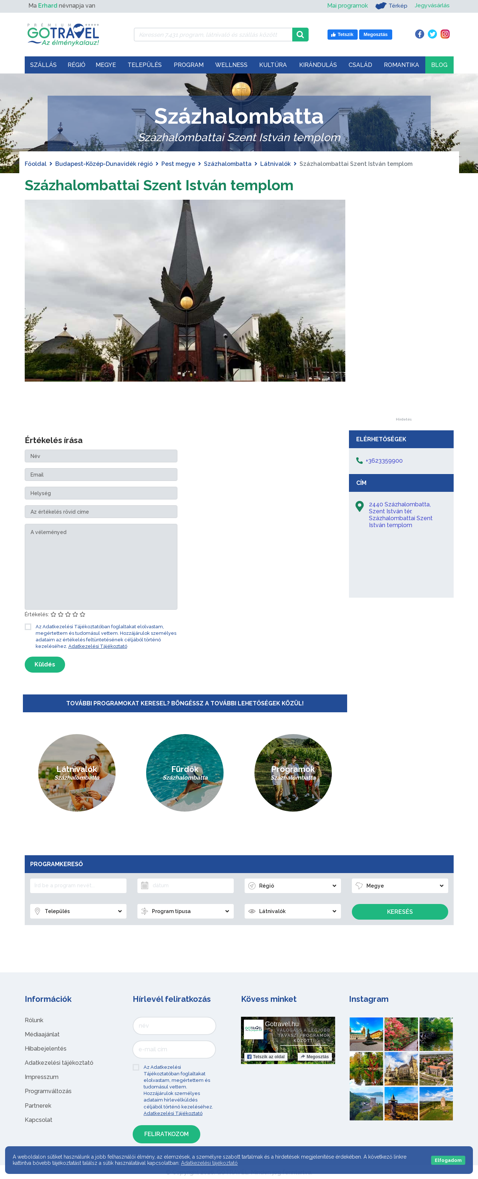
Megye (106, 64)
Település (145, 64)
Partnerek (38, 1105)
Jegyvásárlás (432, 5)
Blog (439, 64)
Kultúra (273, 64)
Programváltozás (48, 1091)
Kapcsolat (38, 1119)
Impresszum (42, 1077)
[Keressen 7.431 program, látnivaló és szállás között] (213, 34)
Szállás (43, 64)
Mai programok (347, 5)
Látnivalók (275, 163)
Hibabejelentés (46, 1048)
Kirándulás (318, 64)
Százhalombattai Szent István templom (160, 185)
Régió (76, 64)
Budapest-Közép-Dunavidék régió (104, 163)
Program (189, 64)
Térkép (391, 5)
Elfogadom (448, 1160)
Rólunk (34, 1019)
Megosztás (315, 1056)
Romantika (401, 64)
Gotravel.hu (282, 1023)
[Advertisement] (403, 308)
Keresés (400, 911)
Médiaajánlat (42, 1034)
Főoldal (36, 163)
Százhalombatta (228, 163)
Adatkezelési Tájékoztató (97, 646)
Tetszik (266, 1056)
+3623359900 (384, 460)
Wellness (231, 64)
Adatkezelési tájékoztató (59, 1062)
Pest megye (178, 163)
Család (360, 64)
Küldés (45, 664)
